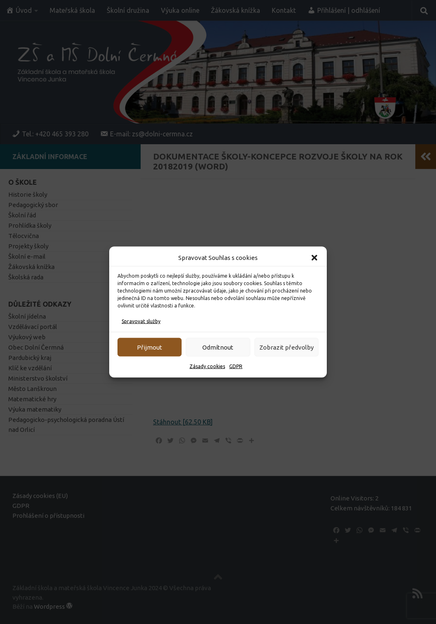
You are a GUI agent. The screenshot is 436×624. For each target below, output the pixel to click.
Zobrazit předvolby (286, 346)
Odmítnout (217, 346)
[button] (314, 258)
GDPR (235, 366)
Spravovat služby (141, 321)
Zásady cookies (207, 366)
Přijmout (149, 346)
